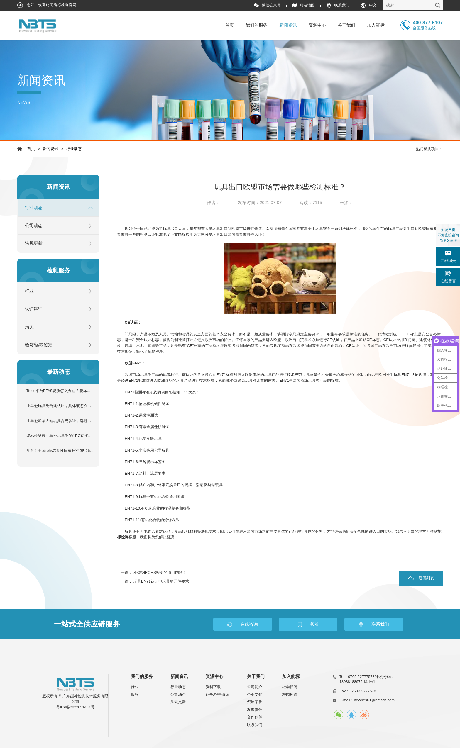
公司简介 (254, 687)
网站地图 (303, 5)
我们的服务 (257, 25)
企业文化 (254, 694)
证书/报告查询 (218, 694)
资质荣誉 (254, 702)
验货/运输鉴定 (39, 344)
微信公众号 (267, 5)
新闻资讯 (288, 25)
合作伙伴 (254, 717)
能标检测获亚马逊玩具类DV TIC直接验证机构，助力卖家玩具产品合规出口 (60, 436)
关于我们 (346, 25)
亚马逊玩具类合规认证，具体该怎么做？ (60, 406)
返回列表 (426, 578)
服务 (134, 694)
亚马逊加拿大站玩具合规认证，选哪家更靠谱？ (60, 421)
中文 (369, 5)
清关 (29, 327)
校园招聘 (289, 694)
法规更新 (34, 243)
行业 (29, 291)
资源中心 (317, 25)
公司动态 (34, 225)
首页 (229, 25)
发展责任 (254, 709)
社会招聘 (289, 687)
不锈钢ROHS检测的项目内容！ (160, 572)
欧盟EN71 (133, 363)
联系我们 (338, 5)
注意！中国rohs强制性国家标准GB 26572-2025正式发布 (60, 451)
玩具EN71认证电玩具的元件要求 (161, 581)
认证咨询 (34, 309)
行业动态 (74, 149)
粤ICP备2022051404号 (75, 707)
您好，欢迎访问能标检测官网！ (48, 5)
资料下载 (213, 687)
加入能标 (376, 25)
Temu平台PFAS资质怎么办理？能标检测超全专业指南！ (60, 391)
